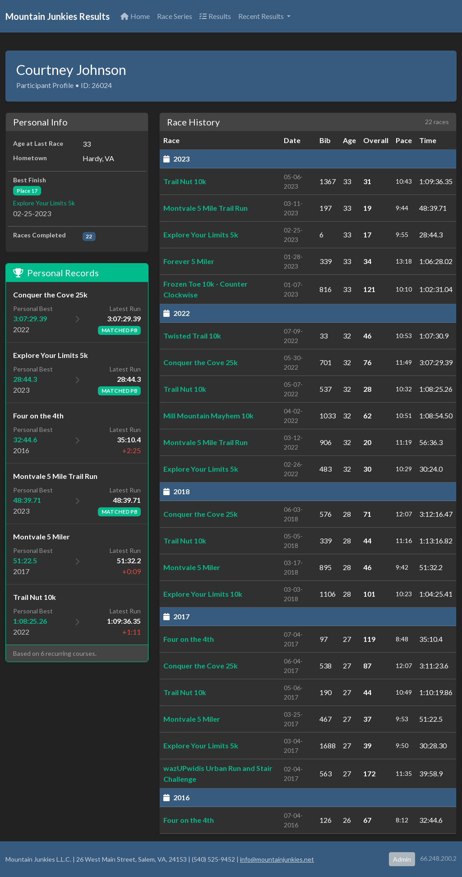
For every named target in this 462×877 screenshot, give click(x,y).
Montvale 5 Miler (191, 567)
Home (135, 16)
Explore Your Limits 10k (202, 593)
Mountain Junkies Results (57, 16)
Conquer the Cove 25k (200, 362)
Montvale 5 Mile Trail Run (205, 208)
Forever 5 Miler (188, 261)
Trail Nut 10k (184, 181)
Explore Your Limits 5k (44, 203)
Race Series (174, 16)
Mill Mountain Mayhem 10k (208, 415)
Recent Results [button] (261, 16)
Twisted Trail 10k (192, 335)
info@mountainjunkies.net (277, 859)
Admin (402, 859)
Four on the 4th (188, 639)
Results (215, 16)
